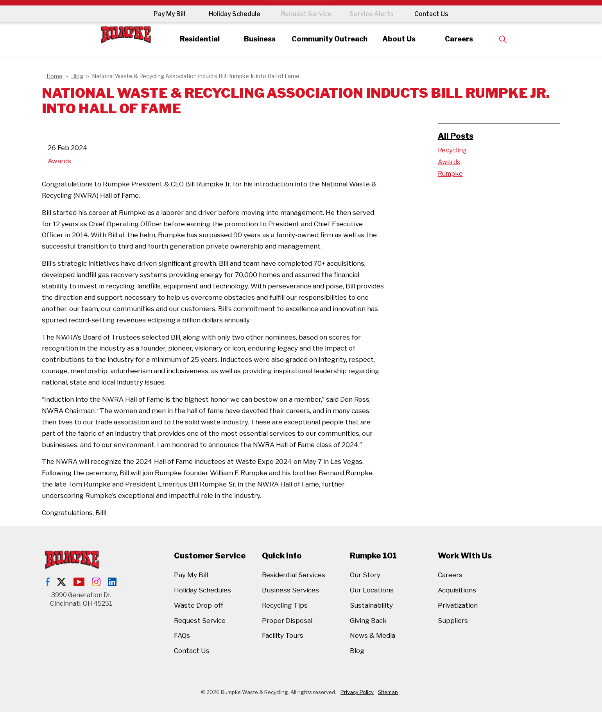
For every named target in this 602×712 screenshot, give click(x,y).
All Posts (455, 136)
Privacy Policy (357, 692)
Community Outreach (329, 39)
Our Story (365, 575)
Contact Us (437, 14)
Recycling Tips (285, 605)
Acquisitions (457, 590)
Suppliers (453, 620)
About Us (405, 39)
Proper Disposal (287, 620)
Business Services (290, 590)
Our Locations (372, 590)
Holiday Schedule (229, 14)
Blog (357, 651)
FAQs (182, 635)
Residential (188, 39)
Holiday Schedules (202, 590)
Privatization (458, 605)
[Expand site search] (517, 39)
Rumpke (450, 173)
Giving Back (368, 620)
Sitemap (388, 692)
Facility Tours (282, 635)
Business (253, 39)
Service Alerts (374, 14)
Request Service (303, 14)
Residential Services (293, 575)
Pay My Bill (164, 14)
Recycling (452, 150)
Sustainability (371, 605)
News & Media (372, 635)
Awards (59, 161)
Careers (471, 39)
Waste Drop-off (198, 605)
